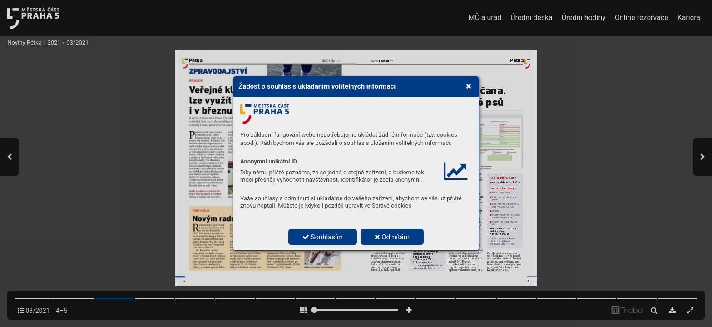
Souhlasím (322, 237)
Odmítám (392, 237)
